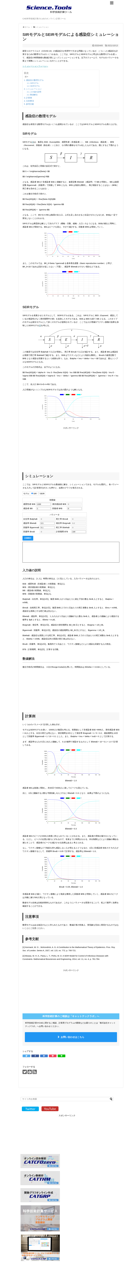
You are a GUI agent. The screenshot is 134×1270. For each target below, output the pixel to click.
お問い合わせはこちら (72, 1037)
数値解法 (34, 95)
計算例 (29, 98)
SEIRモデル (35, 86)
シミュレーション (34, 89)
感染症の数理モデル (35, 80)
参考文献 (30, 104)
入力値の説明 (35, 92)
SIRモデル (34, 83)
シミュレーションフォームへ (35, 66)
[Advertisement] (44, 448)
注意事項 (30, 101)
